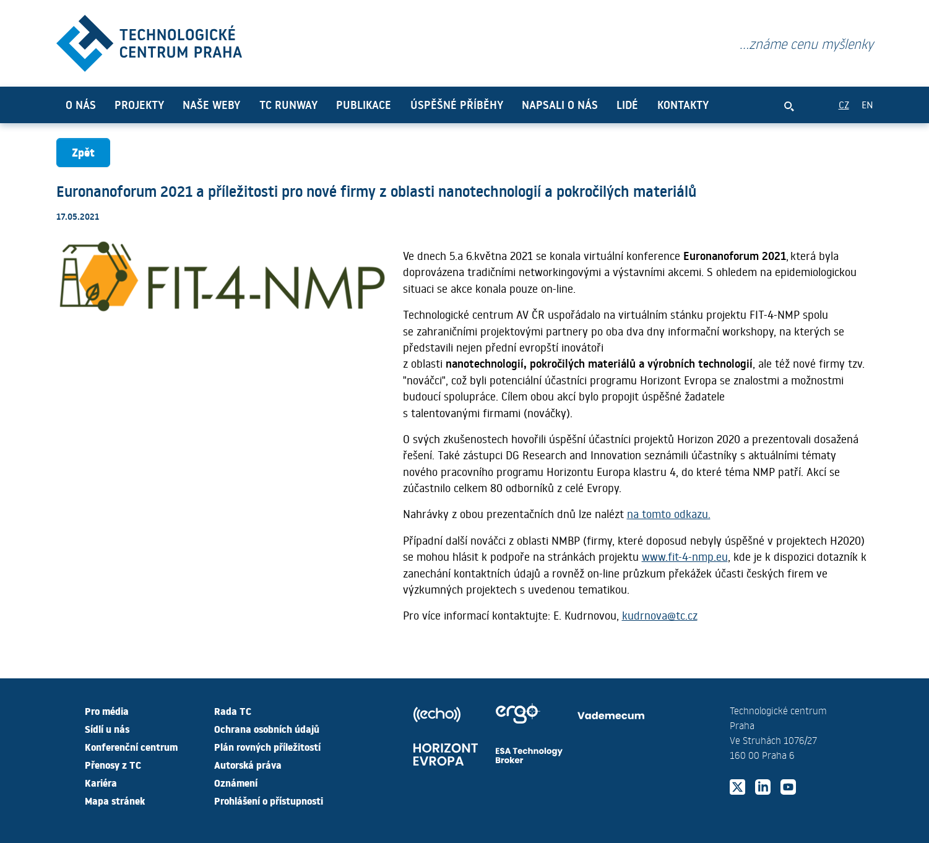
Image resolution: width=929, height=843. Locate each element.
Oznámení (235, 782)
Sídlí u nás (107, 728)
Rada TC (232, 710)
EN (867, 104)
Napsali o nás (560, 104)
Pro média (107, 710)
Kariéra (101, 782)
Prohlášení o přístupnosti (268, 800)
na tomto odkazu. (669, 514)
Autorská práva (248, 764)
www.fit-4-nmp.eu (685, 556)
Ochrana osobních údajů (266, 728)
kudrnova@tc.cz (660, 615)
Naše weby (211, 104)
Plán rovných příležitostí (267, 746)
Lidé (627, 104)
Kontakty (683, 104)
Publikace (363, 104)
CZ (844, 104)
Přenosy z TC (113, 764)
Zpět (83, 152)
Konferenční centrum (131, 746)
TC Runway (288, 104)
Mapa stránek (115, 800)
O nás (81, 104)
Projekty (139, 104)
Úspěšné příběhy (456, 104)
